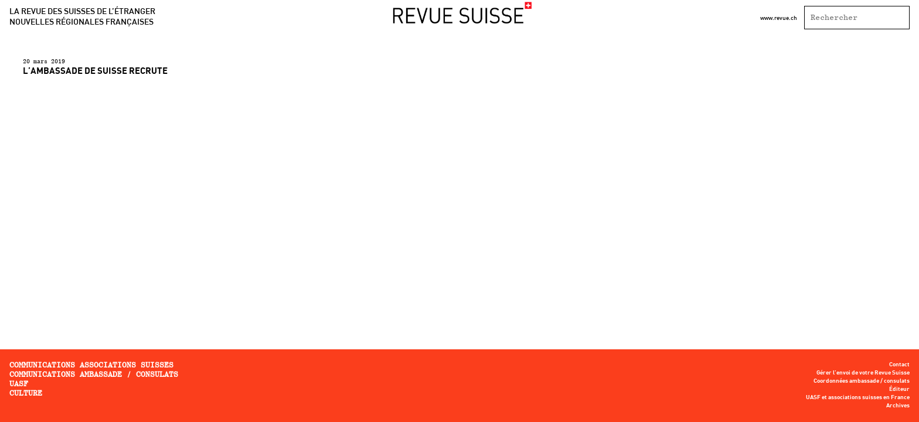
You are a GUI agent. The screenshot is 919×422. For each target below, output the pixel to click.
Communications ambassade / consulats (93, 374)
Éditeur (899, 389)
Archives (898, 406)
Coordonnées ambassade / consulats (862, 381)
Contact (899, 364)
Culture (25, 393)
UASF (18, 383)
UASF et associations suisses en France (858, 397)
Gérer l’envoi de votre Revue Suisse (863, 373)
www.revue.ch (778, 17)
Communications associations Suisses (91, 364)
